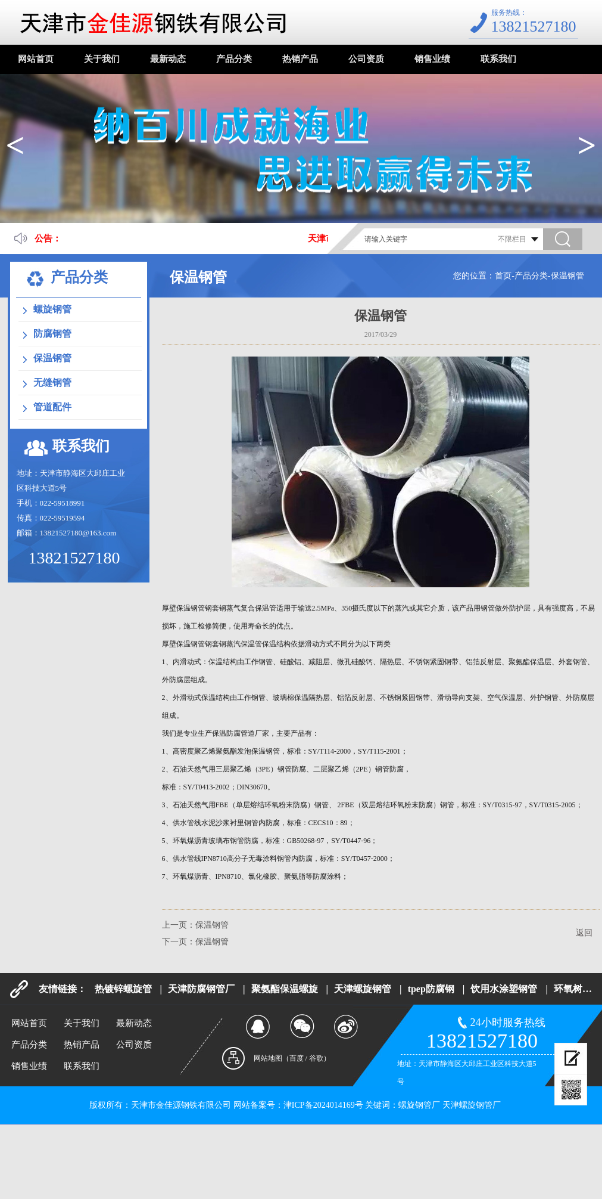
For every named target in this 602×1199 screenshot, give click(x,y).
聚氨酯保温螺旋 (284, 989)
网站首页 (36, 59)
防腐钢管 (52, 334)
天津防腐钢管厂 (201, 989)
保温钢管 (567, 275)
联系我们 (498, 59)
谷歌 (316, 1058)
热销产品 (300, 59)
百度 (296, 1058)
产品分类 (234, 59)
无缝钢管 (52, 382)
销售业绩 (432, 59)
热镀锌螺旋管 (123, 989)
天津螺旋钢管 (362, 989)
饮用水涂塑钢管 (503, 989)
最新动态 (168, 59)
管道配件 (52, 407)
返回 (584, 932)
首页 (503, 275)
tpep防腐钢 (431, 989)
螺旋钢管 (52, 309)
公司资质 (366, 59)
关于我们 (102, 59)
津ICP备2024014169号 (323, 1105)
